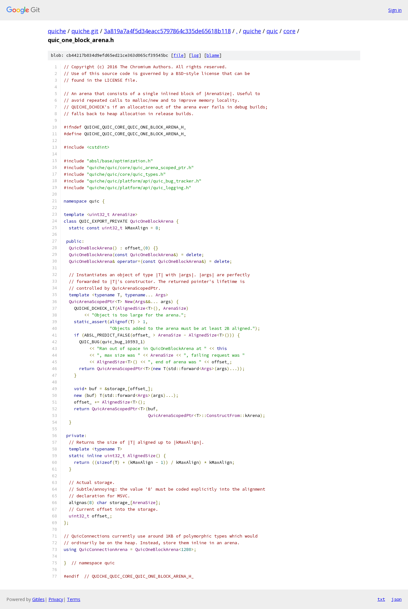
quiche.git (84, 31)
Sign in (395, 10)
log (195, 55)
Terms (73, 599)
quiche (57, 31)
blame (213, 55)
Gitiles (38, 599)
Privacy (55, 599)
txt (381, 599)
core (289, 31)
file (178, 55)
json (396, 599)
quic (272, 31)
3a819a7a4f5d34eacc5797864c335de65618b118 (167, 31)
